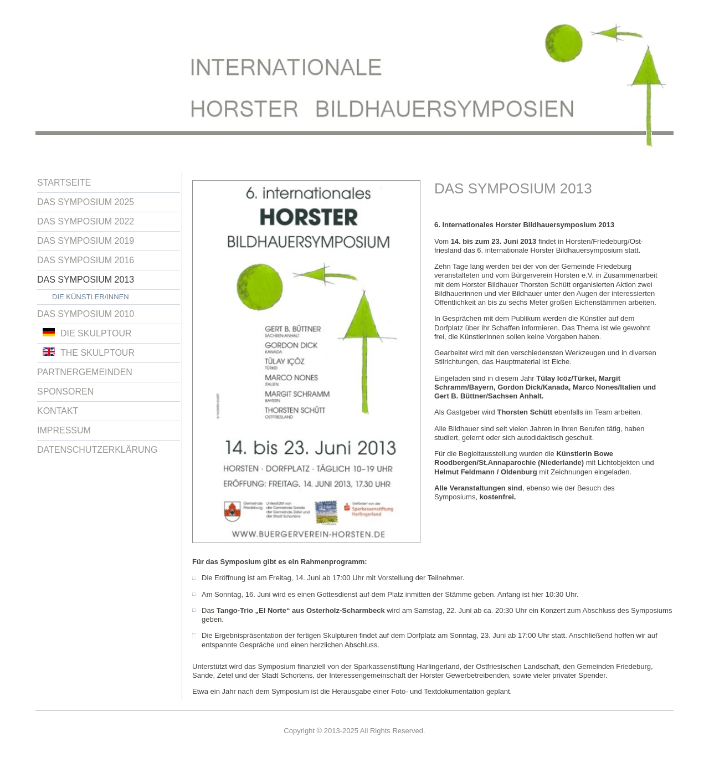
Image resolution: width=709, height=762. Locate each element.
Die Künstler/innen (90, 297)
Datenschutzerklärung (97, 449)
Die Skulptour (87, 333)
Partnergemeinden (84, 372)
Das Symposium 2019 (85, 241)
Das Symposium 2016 (85, 260)
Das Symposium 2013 (85, 279)
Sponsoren (65, 391)
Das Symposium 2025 (85, 202)
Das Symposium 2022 (85, 221)
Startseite (64, 182)
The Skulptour (89, 352)
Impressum (64, 430)
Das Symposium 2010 (85, 314)
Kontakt (57, 411)
